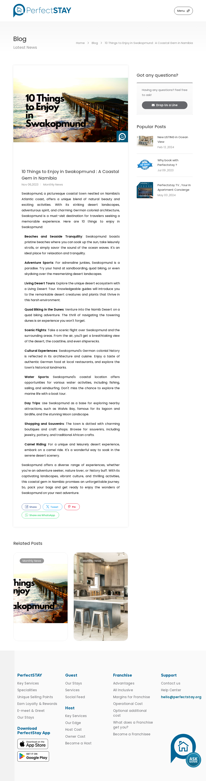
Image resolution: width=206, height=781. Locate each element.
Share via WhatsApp (40, 515)
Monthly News (53, 184)
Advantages (123, 683)
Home (80, 43)
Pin (72, 507)
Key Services (28, 683)
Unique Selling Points (35, 697)
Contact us (170, 683)
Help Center (171, 690)
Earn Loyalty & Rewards (37, 703)
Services (72, 690)
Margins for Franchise (131, 697)
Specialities (27, 690)
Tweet (52, 507)
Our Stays (25, 717)
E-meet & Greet (31, 710)
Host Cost (73, 729)
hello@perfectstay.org (181, 697)
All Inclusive (123, 690)
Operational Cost (128, 703)
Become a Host (78, 743)
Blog (95, 43)
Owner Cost (75, 736)
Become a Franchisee (132, 734)
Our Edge (73, 723)
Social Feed (75, 697)
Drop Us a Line (165, 105)
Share (31, 507)
